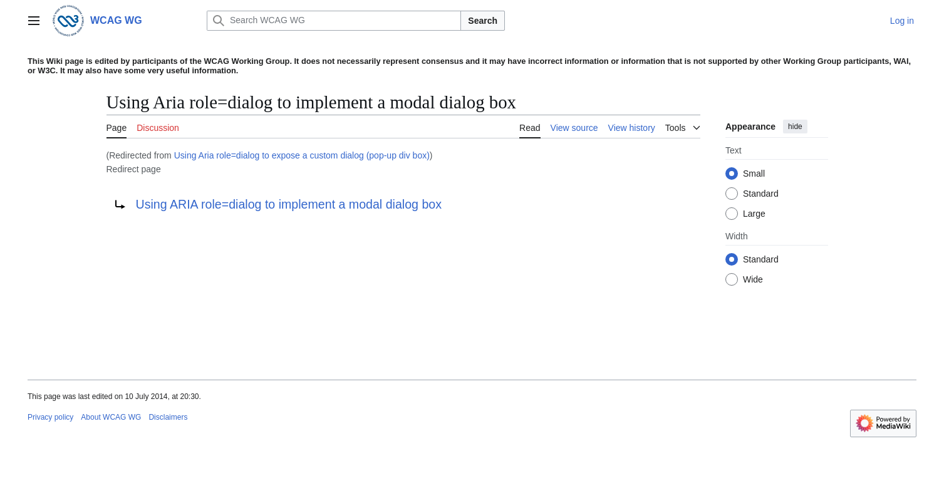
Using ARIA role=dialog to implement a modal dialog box (289, 204)
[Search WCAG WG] (334, 21)
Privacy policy (50, 417)
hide (795, 126)
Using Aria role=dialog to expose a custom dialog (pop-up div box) (302, 155)
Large (754, 214)
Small (754, 174)
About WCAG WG (111, 417)
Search (482, 21)
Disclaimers (167, 417)
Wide (753, 279)
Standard (761, 194)
